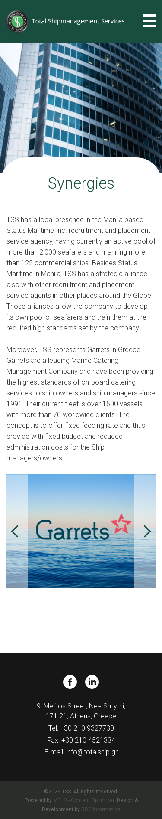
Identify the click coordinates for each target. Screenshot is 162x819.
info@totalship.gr (92, 752)
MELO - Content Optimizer (83, 800)
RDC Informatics (101, 809)
